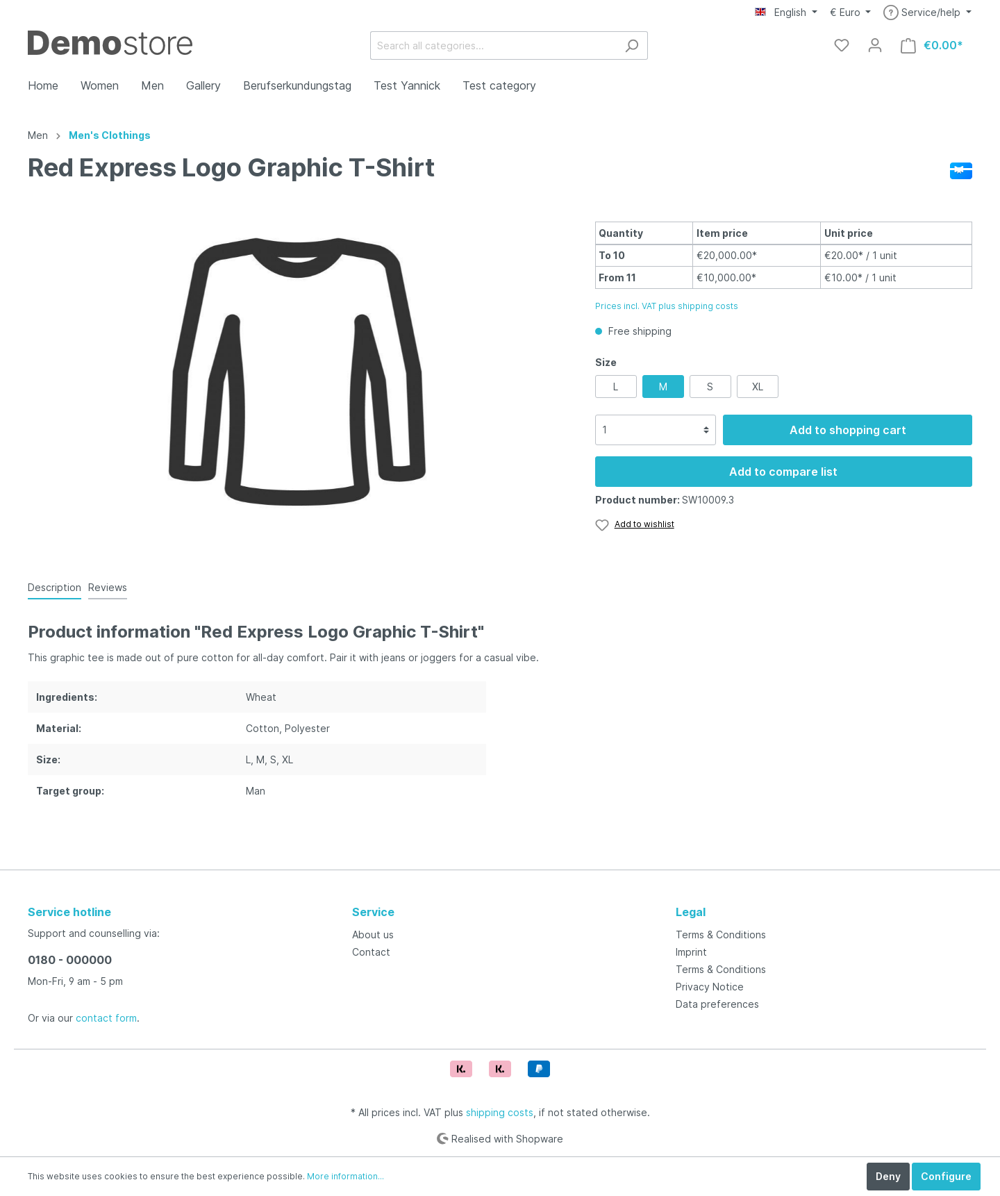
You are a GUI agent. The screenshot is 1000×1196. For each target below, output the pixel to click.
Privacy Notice (710, 986)
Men (38, 135)
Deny (888, 1176)
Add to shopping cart (848, 430)
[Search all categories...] (493, 45)
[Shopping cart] (932, 45)
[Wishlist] (841, 45)
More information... (345, 1176)
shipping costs (499, 1112)
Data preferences (717, 1004)
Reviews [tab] (107, 587)
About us (373, 934)
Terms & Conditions (721, 934)
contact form (106, 1018)
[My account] (875, 45)
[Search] (631, 45)
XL (757, 386)
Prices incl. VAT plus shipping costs (666, 306)
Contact (371, 952)
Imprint (691, 952)
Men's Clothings (110, 135)
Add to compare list (783, 472)
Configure (946, 1176)
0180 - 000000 (70, 960)
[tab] (54, 586)
